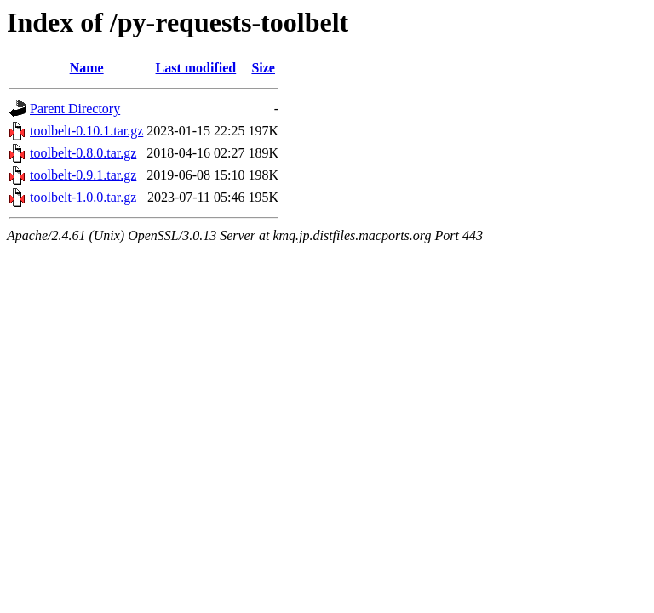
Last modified (196, 67)
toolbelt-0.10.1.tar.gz (86, 130)
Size (263, 67)
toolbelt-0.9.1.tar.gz (83, 175)
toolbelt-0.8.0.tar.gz (83, 153)
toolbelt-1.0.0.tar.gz (83, 197)
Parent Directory (75, 108)
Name (87, 67)
